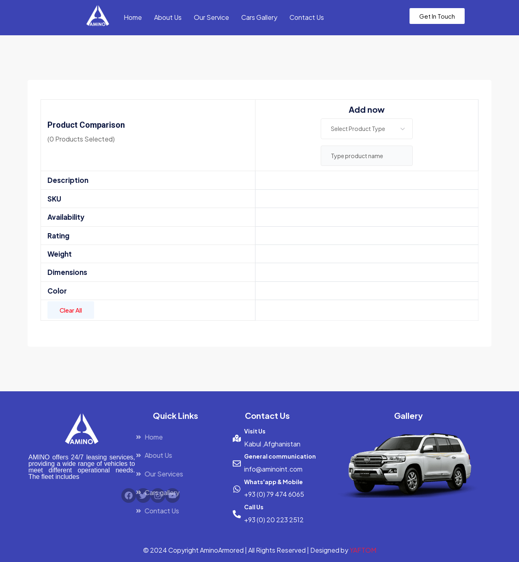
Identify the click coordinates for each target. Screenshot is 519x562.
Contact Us (307, 17)
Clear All (71, 310)
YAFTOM (363, 550)
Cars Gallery (259, 17)
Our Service (211, 17)
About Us (168, 17)
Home (133, 17)
